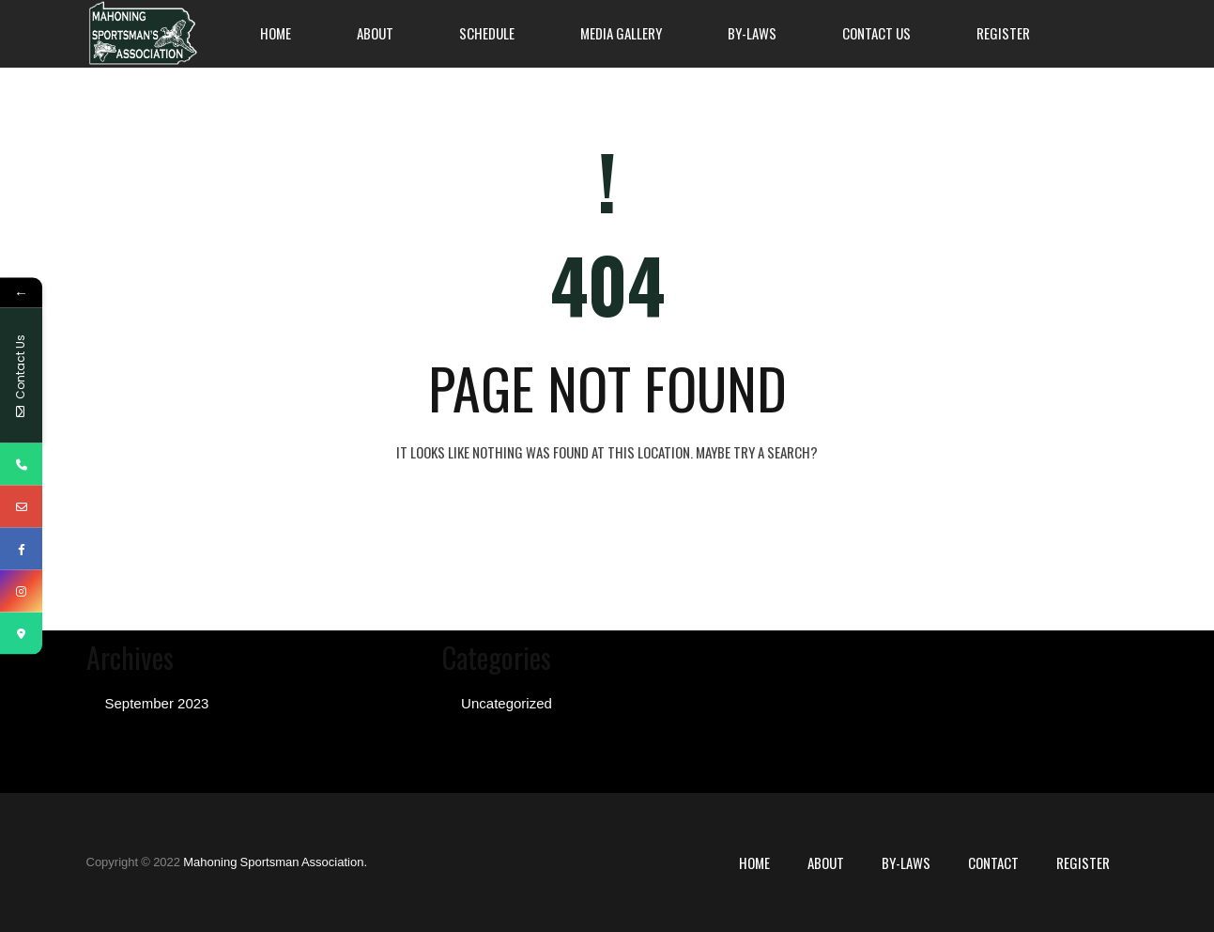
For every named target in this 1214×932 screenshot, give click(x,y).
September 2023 (157, 703)
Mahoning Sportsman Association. (275, 862)
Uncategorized (506, 703)
